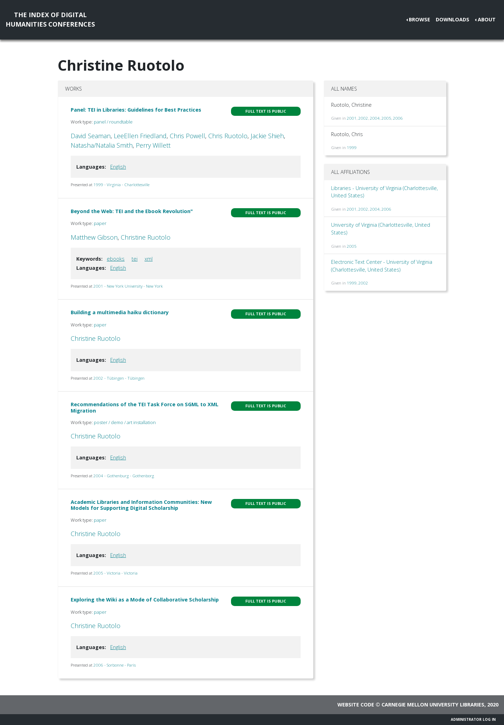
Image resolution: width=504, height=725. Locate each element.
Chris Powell (187, 136)
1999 (352, 147)
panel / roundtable (113, 122)
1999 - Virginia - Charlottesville (121, 184)
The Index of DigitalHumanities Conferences (50, 19)
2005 (386, 118)
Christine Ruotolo (145, 237)
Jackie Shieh (267, 136)
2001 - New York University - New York (128, 286)
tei (135, 258)
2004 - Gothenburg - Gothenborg (123, 475)
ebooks (116, 258)
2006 (398, 118)
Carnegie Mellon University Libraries (433, 704)
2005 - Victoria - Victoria (115, 573)
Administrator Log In (473, 719)
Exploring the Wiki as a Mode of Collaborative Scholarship (145, 599)
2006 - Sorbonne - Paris (114, 665)
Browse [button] (419, 19)
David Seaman (91, 136)
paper (100, 223)
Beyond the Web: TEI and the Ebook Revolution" (132, 211)
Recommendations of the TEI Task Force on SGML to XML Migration (144, 407)
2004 (375, 118)
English (118, 166)
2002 (363, 118)
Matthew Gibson (94, 237)
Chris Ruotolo (227, 136)
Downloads (452, 19)
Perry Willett (153, 145)
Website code (355, 704)
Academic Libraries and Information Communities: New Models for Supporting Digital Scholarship (141, 505)
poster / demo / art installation (125, 422)
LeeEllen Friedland (140, 136)
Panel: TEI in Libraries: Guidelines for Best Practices (136, 109)
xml (149, 258)
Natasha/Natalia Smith (102, 145)
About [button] (487, 19)
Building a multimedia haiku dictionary (120, 312)
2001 (352, 118)
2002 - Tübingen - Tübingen (119, 378)
